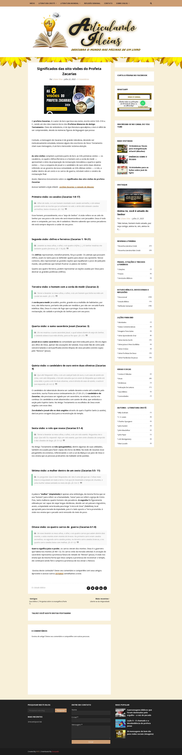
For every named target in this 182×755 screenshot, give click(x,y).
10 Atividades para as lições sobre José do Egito (139, 170)
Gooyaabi (55, 751)
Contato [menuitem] (108, 3)
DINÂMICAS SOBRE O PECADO (138, 158)
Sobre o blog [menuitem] (122, 3)
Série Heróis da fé (135, 340)
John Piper (135, 435)
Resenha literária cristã (135, 246)
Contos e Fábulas (135, 374)
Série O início (135, 349)
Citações (135, 269)
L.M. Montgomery (135, 439)
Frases (135, 274)
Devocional (135, 297)
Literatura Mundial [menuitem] (69, 3)
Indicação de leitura (135, 387)
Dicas (135, 378)
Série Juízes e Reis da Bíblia (135, 344)
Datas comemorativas (135, 327)
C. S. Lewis (135, 417)
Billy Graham (135, 412)
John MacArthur (135, 430)
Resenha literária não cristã (135, 250)
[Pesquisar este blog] (41, 710)
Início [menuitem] (32, 3)
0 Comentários (83, 79)
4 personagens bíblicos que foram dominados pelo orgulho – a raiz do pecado (139, 712)
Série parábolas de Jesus (135, 358)
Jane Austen (135, 426)
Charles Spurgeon (135, 421)
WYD (38, 751)
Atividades (135, 322)
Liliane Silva (57, 79)
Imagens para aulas (135, 331)
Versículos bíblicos (135, 278)
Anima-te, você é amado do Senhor (132, 212)
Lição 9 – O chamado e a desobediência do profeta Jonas (139, 723)
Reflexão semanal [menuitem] (92, 3)
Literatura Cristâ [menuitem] (47, 3)
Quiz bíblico (135, 392)
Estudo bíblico (39, 587)
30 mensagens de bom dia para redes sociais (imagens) (140, 732)
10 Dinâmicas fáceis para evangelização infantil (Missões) (138, 148)
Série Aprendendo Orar (135, 335)
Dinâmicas (135, 383)
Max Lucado (135, 443)
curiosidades (135, 396)
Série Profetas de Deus (135, 353)
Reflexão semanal (135, 306)
